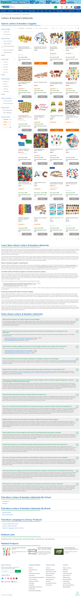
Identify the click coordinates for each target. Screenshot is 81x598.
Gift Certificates (49, 575)
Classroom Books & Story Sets (10, 523)
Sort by (40, 28)
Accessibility (31, 585)
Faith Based (65, 569)
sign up (17, 571)
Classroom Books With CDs (9, 526)
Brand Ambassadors (67, 579)
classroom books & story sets (17, 372)
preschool (67, 265)
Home (2, 14)
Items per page (29, 28)
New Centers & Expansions (68, 585)
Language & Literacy (17, 14)
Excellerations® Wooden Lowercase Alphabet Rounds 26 (71, 548)
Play (50, 11)
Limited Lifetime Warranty (34, 573)
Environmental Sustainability (35, 590)
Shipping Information (50, 569)
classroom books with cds (29, 372)
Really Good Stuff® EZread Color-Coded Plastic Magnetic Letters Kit (17, 283)
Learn (42, 11)
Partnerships (31, 583)
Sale (79, 11)
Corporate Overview (33, 569)
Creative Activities (67, 583)
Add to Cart (27, 63)
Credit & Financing (50, 579)
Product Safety (32, 588)
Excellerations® (40, 266)
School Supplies (60, 11)
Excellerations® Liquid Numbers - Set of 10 (19, 548)
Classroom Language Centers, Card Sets (12, 528)
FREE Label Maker (66, 586)
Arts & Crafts (10, 11)
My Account (48, 581)
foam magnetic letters (17, 538)
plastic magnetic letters (50, 538)
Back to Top (77, 593)
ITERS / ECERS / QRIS (67, 573)
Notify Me (41, 63)
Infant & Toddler (32, 11)
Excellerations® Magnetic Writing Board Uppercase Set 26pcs (18, 353)
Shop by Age (71, 11)
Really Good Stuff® (48, 266)
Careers (30, 571)
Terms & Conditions (33, 579)
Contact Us (48, 567)
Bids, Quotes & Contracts (51, 583)
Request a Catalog (67, 567)
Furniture (21, 11)
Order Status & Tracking (51, 571)
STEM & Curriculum (8, 14)
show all (3, 55)
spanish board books (39, 538)
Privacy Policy (32, 575)
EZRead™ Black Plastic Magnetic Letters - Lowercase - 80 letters (45, 548)
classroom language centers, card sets (45, 372)
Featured (2, 11)
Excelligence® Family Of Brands (35, 586)
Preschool (4, 503)
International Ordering (50, 577)
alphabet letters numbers (6, 538)
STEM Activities (66, 581)
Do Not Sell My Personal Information (36, 577)
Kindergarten (5, 501)
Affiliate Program (66, 577)
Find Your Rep (49, 585)
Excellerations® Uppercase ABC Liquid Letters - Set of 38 (15, 284)
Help (62, 7)
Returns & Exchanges (50, 573)
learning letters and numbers (28, 538)
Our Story (31, 567)
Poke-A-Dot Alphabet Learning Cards (11, 285)
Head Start (65, 571)
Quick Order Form (66, 575)
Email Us (15, 581)
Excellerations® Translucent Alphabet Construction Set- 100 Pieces (19, 350)
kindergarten (72, 265)
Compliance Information (34, 581)
